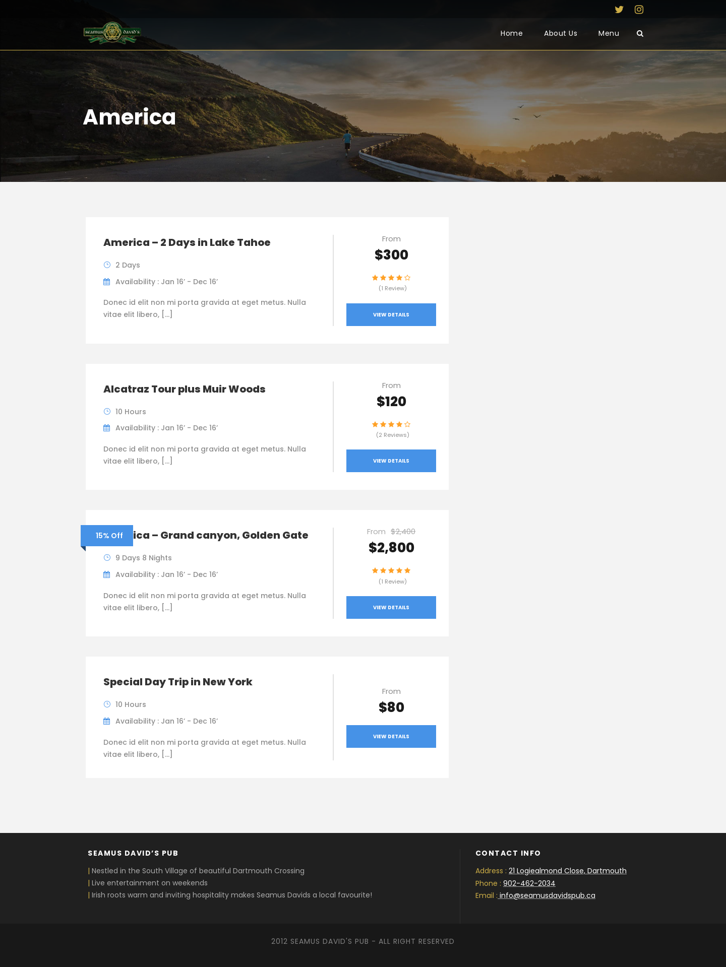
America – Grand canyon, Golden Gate (206, 535)
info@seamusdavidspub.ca (547, 895)
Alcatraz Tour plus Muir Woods (184, 389)
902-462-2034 (529, 883)
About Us (560, 33)
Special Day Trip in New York (178, 682)
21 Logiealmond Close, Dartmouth (568, 871)
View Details (391, 314)
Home (512, 33)
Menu (608, 33)
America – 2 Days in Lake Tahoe (187, 242)
